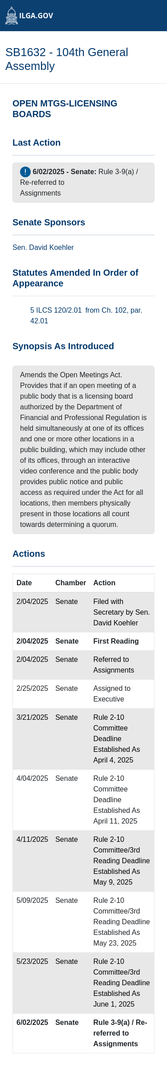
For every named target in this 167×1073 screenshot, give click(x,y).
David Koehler (51, 247)
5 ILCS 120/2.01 (56, 310)
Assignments (40, 193)
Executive (109, 699)
